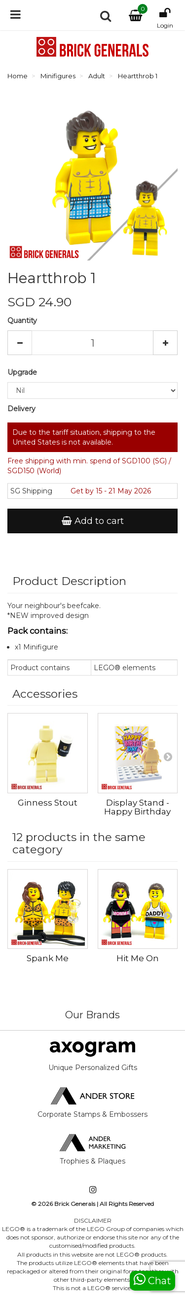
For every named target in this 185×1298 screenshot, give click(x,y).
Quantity (22, 320)
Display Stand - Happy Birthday (137, 807)
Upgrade (23, 372)
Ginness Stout (47, 803)
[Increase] (165, 342)
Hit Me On (137, 958)
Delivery (21, 408)
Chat (152, 1279)
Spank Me (48, 958)
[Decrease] (19, 342)
